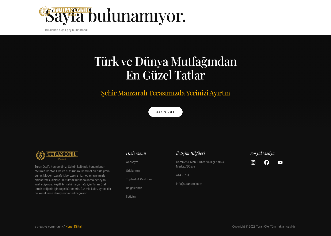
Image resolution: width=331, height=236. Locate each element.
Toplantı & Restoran (165, 12)
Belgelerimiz (195, 12)
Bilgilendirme (229, 12)
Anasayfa (108, 12)
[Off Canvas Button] (289, 12)
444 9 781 (165, 112)
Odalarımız (137, 12)
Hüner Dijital (73, 226)
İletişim (259, 12)
